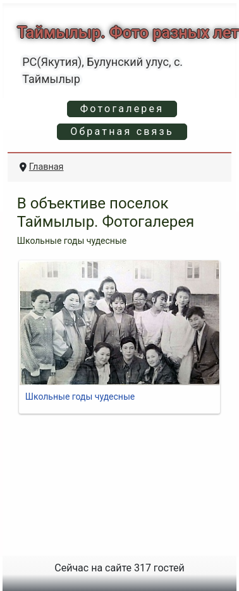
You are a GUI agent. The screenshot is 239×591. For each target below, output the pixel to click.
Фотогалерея (122, 109)
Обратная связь (122, 131)
